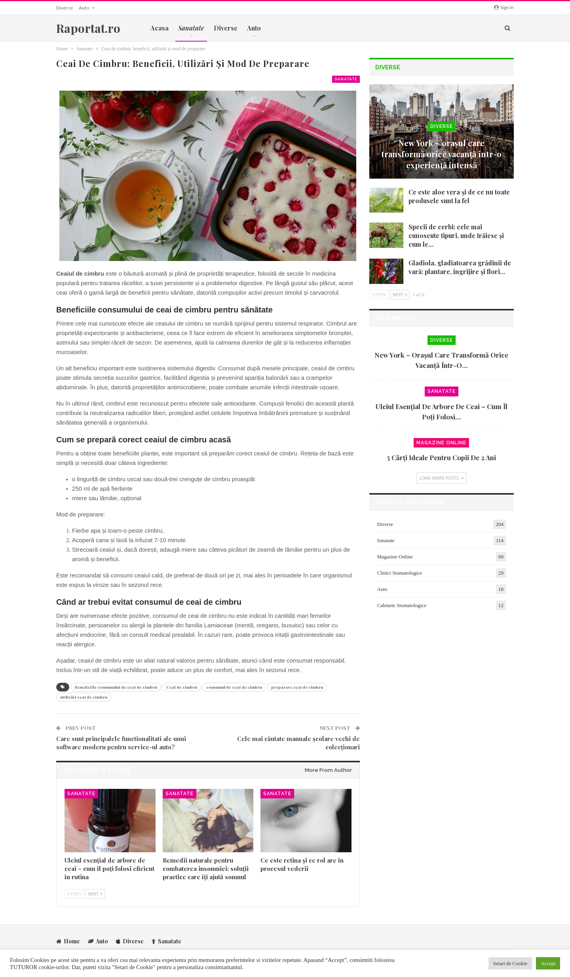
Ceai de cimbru (181, 687)
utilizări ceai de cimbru (83, 697)
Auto (84, 8)
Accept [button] (548, 963)
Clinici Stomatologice (399, 573)
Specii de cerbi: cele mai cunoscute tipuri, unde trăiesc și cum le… (456, 235)
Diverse (64, 8)
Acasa (159, 28)
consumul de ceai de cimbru (234, 687)
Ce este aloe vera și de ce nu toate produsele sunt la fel (459, 196)
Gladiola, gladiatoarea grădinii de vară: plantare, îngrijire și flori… (459, 267)
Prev (74, 894)
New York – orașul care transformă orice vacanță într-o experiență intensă (441, 153)
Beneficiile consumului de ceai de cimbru (116, 687)
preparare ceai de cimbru (297, 687)
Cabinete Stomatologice (402, 605)
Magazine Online (441, 443)
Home (68, 941)
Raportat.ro (88, 28)
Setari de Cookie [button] (510, 963)
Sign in (504, 7)
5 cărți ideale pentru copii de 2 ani (441, 457)
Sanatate (345, 79)
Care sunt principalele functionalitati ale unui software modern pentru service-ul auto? (121, 743)
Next (95, 894)
